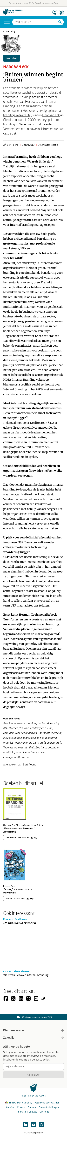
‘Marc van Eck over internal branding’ (26, 975)
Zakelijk (33, 1037)
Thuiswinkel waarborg (18, 1102)
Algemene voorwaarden (47, 1102)
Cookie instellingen (49, 1107)
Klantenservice (33, 1030)
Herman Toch (28, 614)
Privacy (21, 1107)
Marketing (10, 31)
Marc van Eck (51, 115)
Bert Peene (12, 144)
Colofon (10, 1107)
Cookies (32, 1107)
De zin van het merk (19, 923)
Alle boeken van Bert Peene (19, 764)
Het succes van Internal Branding (18, 830)
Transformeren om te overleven (23, 619)
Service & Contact (27, 1111)
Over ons (44, 1111)
